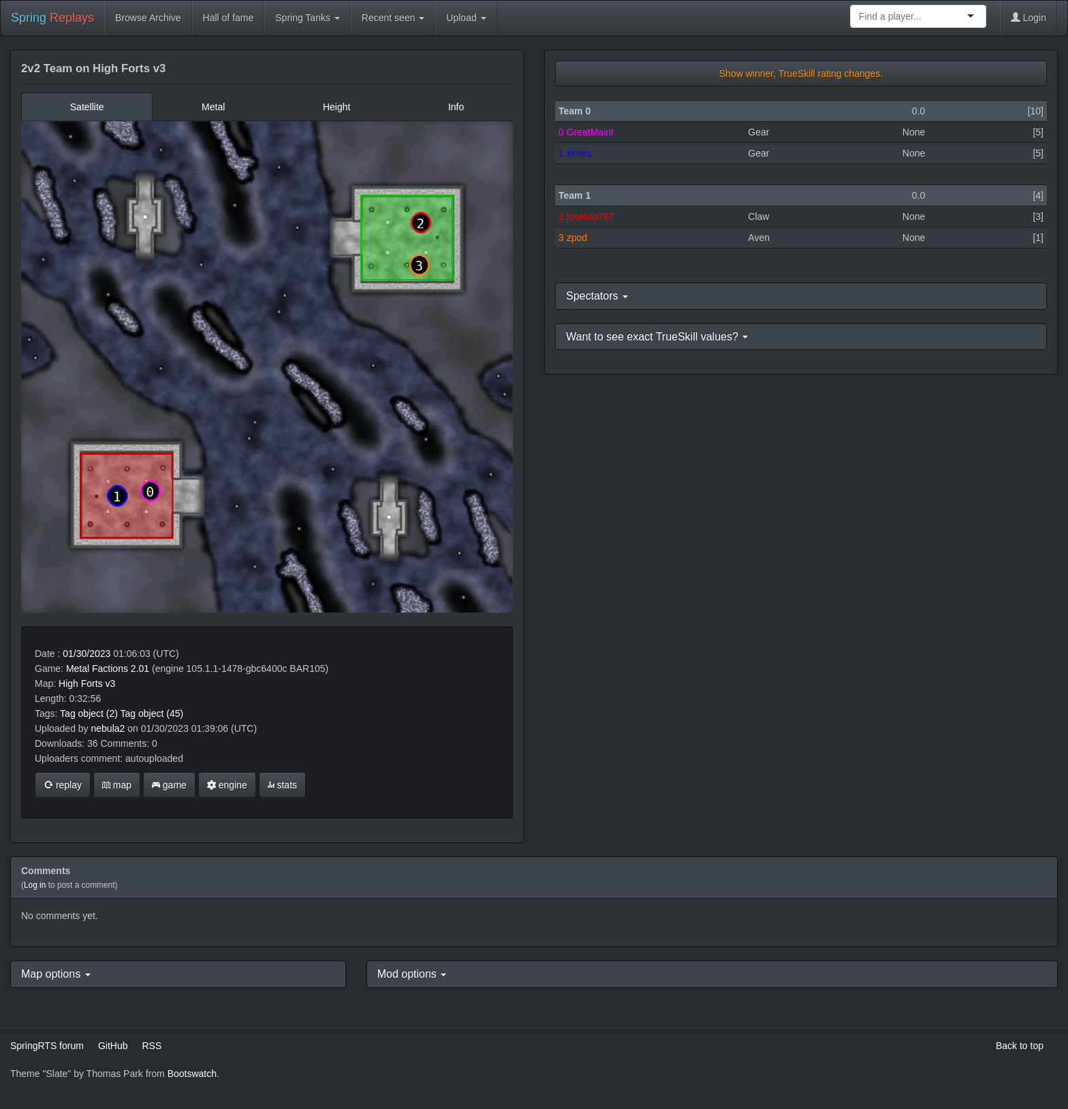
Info (456, 106)
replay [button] (63, 784)
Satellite (87, 106)
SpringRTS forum (47, 1045)
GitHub (113, 1045)
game (169, 784)
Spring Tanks (307, 17)
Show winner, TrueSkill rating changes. (801, 73)
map (116, 784)
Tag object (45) (152, 713)
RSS (151, 1045)
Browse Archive (147, 17)
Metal (213, 106)
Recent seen (393, 17)
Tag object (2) (89, 713)
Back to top (1019, 1045)
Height (336, 106)
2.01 (140, 668)
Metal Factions (97, 668)
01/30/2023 (86, 653)
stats (282, 784)
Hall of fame (228, 17)
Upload (466, 17)
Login (1028, 17)
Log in (35, 885)
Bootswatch (192, 1073)
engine (227, 784)
